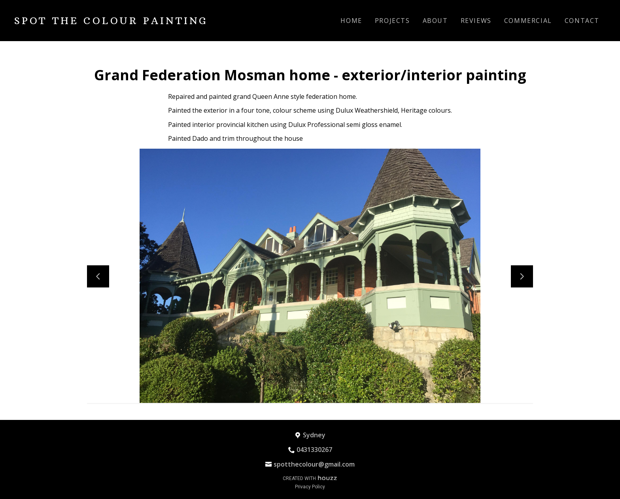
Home (351, 20)
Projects (392, 20)
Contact (582, 20)
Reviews (476, 20)
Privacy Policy (310, 487)
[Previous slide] (98, 276)
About (435, 20)
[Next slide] (522, 276)
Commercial (528, 20)
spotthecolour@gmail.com (314, 464)
